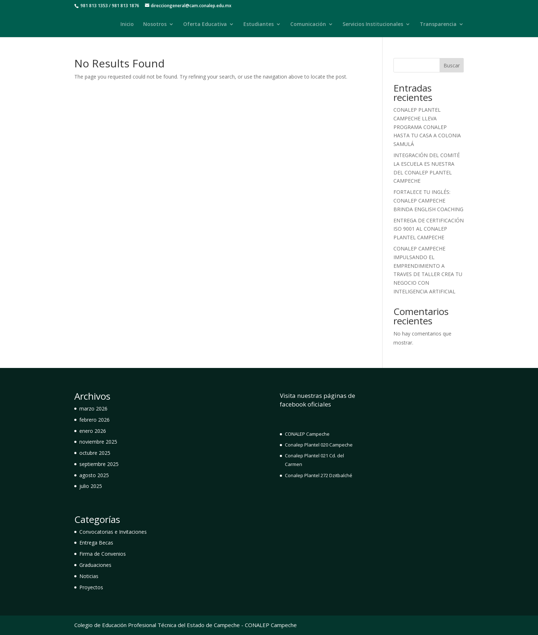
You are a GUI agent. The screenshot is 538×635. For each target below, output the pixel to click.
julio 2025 (90, 486)
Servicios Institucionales (373, 24)
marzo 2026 (93, 408)
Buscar (452, 65)
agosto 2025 (94, 475)
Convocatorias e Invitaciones (113, 531)
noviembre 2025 (98, 441)
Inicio (127, 24)
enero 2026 (92, 430)
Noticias (88, 576)
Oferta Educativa (205, 24)
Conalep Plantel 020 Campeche (319, 444)
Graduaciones (95, 564)
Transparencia (438, 24)
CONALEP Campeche (307, 434)
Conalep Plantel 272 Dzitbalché (318, 475)
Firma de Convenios (102, 553)
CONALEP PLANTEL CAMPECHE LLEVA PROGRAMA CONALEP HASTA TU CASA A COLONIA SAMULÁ (427, 126)
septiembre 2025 (99, 464)
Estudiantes (258, 24)
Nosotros (155, 24)
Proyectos (91, 587)
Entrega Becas (96, 542)
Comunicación (308, 24)
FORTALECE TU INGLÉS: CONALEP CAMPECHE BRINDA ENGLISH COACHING (428, 200)
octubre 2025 (94, 452)
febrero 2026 (94, 419)
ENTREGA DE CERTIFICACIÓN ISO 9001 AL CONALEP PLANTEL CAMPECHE (428, 229)
